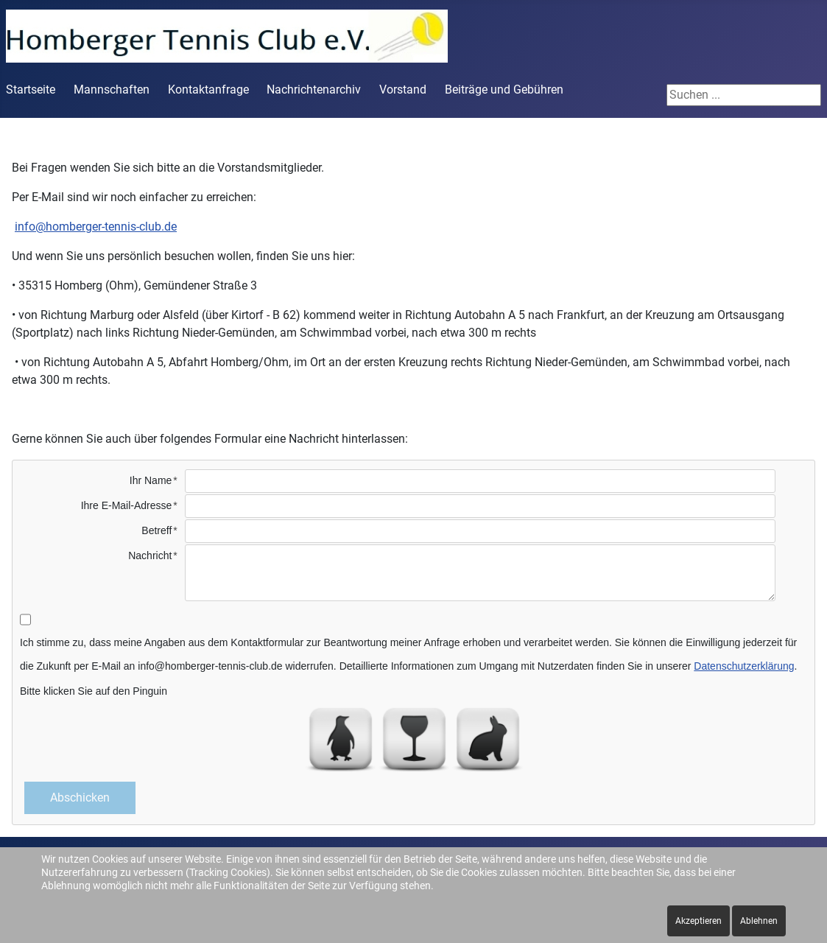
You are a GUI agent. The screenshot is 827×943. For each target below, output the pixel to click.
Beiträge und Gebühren (504, 90)
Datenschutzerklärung (744, 666)
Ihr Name (151, 480)
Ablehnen (759, 921)
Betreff (156, 530)
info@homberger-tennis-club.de (96, 227)
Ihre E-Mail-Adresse (126, 505)
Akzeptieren (698, 921)
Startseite (30, 90)
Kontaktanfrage (208, 90)
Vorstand (402, 90)
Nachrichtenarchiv (314, 90)
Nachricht (150, 555)
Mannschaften (111, 90)
